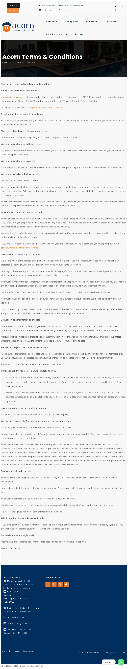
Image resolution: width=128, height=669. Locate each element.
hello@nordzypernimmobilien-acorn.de (55, 10)
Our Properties (71, 22)
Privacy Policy (111, 652)
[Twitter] (66, 584)
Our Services (110, 22)
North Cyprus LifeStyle (56, 34)
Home (4, 62)
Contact (79, 34)
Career (123, 652)
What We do (91, 22)
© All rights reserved (25, 651)
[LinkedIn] (54, 584)
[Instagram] (60, 584)
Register (14, 5)
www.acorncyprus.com (11, 97)
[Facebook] (47, 584)
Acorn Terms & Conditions (90, 652)
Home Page (51, 22)
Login (13, 10)
